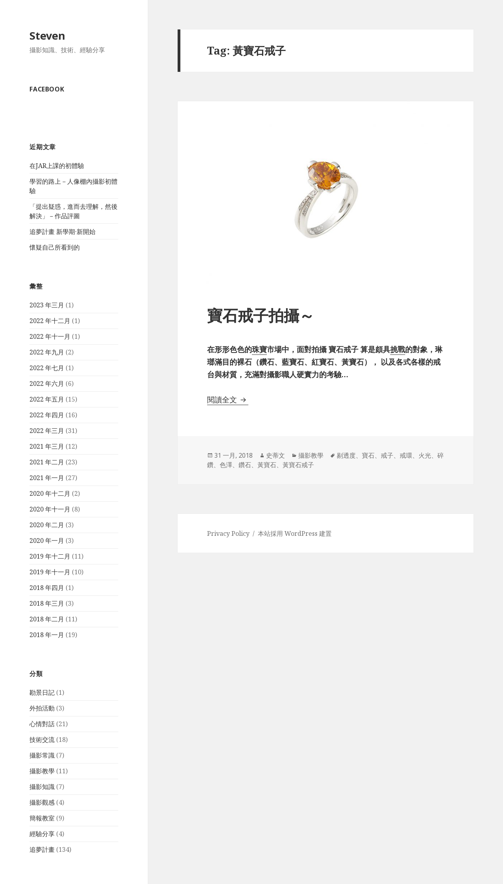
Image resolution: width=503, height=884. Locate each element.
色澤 (226, 464)
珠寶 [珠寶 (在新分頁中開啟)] (259, 349)
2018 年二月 (46, 619)
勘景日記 (42, 692)
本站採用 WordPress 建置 (295, 533)
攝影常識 (42, 755)
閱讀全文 (227, 400)
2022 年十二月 (49, 320)
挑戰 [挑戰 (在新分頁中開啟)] (397, 349)
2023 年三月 (46, 305)
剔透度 (346, 455)
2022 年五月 (46, 399)
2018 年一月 (46, 634)
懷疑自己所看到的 (54, 247)
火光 (425, 455)
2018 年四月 (46, 587)
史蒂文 (275, 455)
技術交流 (42, 739)
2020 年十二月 (49, 493)
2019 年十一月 (49, 572)
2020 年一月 (46, 540)
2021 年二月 (46, 462)
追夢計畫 (42, 849)
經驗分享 (42, 833)
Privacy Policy (228, 533)
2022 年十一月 (49, 336)
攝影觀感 (42, 802)
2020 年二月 (46, 525)
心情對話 (42, 724)
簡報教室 (42, 818)
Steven (47, 35)
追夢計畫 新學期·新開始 (62, 231)
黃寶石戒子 (298, 464)
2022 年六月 (46, 383)
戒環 (406, 455)
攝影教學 (42, 771)
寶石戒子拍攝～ (260, 315)
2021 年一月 (46, 477)
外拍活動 (42, 708)
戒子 (387, 455)
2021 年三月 (46, 446)
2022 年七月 (46, 367)
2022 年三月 (46, 430)
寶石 (368, 455)
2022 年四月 (46, 415)
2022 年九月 (46, 352)
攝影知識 (42, 786)
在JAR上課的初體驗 (56, 165)
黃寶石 (266, 464)
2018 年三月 (46, 603)
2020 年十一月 (49, 509)
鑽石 (245, 464)
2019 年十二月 (49, 556)
